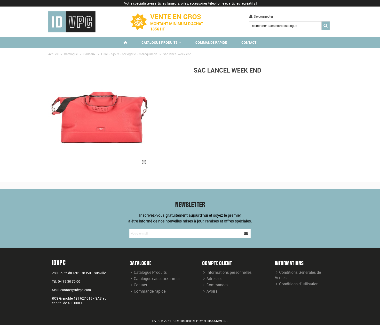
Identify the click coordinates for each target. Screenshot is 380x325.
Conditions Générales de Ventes (298, 275)
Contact (248, 42)
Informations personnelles (227, 272)
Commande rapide (211, 42)
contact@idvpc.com (75, 290)
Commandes (215, 285)
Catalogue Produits (148, 272)
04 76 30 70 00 (69, 281)
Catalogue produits (160, 42)
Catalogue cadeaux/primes (154, 278)
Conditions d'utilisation (296, 284)
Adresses (212, 278)
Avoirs (209, 291)
